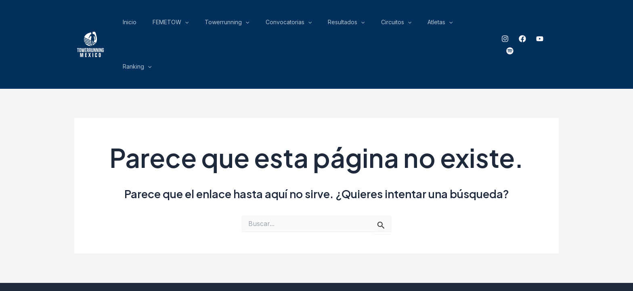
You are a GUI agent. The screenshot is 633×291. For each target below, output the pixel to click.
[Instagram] (503, 24)
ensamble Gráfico (409, 256)
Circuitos (412, 24)
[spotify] (555, 24)
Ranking (475, 24)
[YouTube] (537, 24)
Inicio (206, 24)
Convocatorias (329, 24)
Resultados (374, 24)
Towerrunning (279, 24)
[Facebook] (520, 24)
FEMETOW (235, 24)
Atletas (443, 24)
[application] (249, 24)
